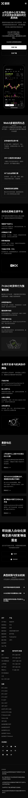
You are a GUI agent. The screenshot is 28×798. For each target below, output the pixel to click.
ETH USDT (4, 697)
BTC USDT (4, 694)
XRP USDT (4, 706)
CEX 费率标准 (5, 661)
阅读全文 (7, 467)
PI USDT (3, 700)
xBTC (10, 640)
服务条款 (3, 631)
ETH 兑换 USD (16, 658)
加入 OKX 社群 (5, 679)
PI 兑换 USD (15, 670)
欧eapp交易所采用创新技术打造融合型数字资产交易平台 (14, 791)
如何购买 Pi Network (7, 736)
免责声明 (3, 637)
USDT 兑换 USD (16, 661)
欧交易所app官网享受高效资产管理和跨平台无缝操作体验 (13, 772)
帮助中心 (3, 670)
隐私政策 (3, 634)
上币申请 (3, 664)
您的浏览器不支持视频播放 (14, 86)
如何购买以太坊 (5, 730)
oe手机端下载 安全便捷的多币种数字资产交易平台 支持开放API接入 (14, 783)
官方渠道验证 (5, 673)
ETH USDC (4, 691)
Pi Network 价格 (5, 715)
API (2, 655)
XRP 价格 (4, 721)
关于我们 (3, 622)
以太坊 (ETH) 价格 (6, 712)
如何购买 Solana (5, 733)
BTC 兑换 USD (16, 655)
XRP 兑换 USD (16, 667)
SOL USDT (4, 703)
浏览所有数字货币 (14, 631)
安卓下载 (14, 53)
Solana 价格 (4, 718)
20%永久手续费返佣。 (14, 34)
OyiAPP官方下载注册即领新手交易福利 (11, 787)
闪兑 (10, 625)
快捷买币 (11, 622)
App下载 (3, 646)
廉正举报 (3, 640)
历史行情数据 (5, 658)
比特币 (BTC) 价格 (6, 709)
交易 (10, 628)
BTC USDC (4, 688)
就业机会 (3, 625)
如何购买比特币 (5, 727)
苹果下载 (14, 47)
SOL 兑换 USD (16, 664)
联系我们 (3, 628)
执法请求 (3, 643)
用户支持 (3, 667)
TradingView (12, 637)
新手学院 (11, 634)
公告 (2, 676)
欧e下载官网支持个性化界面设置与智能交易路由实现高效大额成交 (13, 778)
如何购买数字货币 (6, 724)
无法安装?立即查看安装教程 (13, 42)
